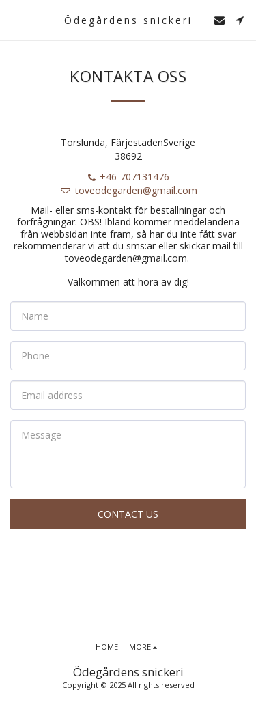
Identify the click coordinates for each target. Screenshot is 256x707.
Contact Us (128, 514)
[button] (15, 19)
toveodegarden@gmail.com (128, 190)
